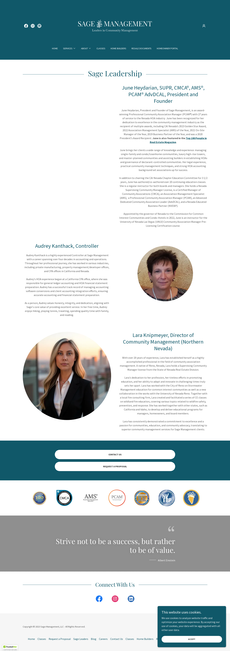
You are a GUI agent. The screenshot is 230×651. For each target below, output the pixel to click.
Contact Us (115, 454)
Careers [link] (103, 639)
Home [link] (55, 48)
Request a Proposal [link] (60, 639)
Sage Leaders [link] (80, 639)
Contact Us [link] (116, 639)
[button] (204, 26)
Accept (192, 639)
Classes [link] (100, 48)
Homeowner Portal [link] (167, 48)
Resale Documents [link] (141, 48)
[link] (26, 26)
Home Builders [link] (118, 48)
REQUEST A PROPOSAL (115, 466)
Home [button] (31, 639)
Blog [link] (93, 639)
